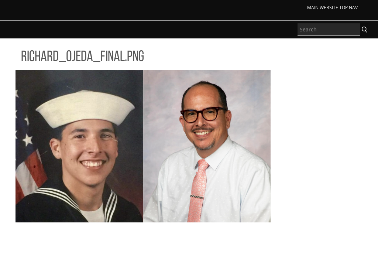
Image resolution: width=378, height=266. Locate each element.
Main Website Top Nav (332, 7)
